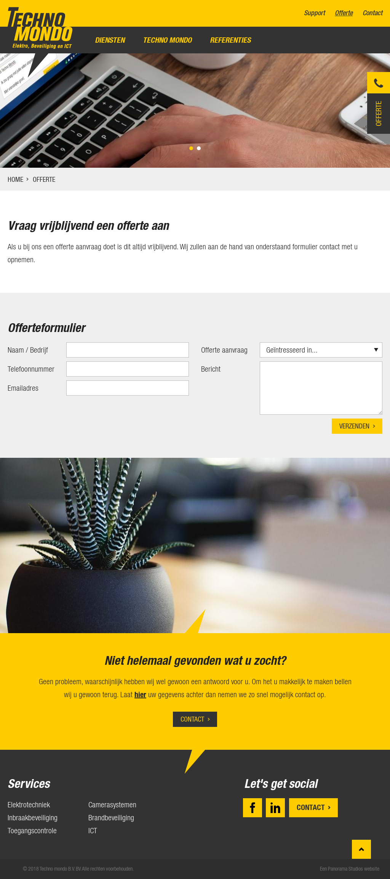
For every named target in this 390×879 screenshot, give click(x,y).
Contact (372, 13)
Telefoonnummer (31, 368)
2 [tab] (199, 148)
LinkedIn (275, 807)
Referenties (230, 40)
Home (15, 179)
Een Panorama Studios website (349, 869)
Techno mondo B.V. (40, 28)
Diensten (110, 40)
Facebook (252, 807)
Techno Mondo (167, 40)
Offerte (344, 13)
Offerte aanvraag (224, 349)
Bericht (211, 368)
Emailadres (23, 387)
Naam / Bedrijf (28, 349)
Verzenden (354, 426)
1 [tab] (191, 148)
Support (314, 13)
